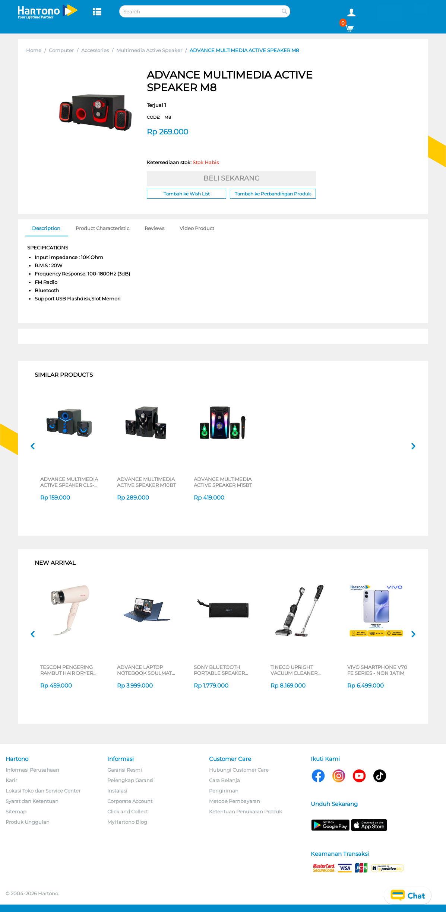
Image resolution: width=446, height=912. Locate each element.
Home (33, 50)
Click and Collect (127, 811)
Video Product (197, 228)
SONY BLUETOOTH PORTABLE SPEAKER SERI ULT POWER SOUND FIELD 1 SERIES (222, 670)
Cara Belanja (224, 780)
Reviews (154, 228)
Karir (11, 780)
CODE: (159, 117)
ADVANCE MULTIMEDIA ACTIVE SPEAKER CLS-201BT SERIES (69, 482)
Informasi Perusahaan (32, 770)
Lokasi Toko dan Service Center (43, 791)
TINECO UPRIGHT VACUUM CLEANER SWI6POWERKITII (294, 670)
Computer (61, 50)
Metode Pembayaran (234, 801)
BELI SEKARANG (231, 178)
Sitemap (16, 811)
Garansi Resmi (124, 770)
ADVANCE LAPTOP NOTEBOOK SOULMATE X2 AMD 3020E (146, 670)
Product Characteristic (102, 228)
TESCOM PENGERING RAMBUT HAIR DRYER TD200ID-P (66, 670)
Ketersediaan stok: (183, 162)
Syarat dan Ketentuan (32, 801)
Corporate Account (129, 801)
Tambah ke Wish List (187, 194)
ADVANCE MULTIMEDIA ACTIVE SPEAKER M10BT (146, 482)
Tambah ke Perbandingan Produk (273, 194)
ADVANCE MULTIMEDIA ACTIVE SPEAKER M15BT (223, 482)
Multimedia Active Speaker (149, 50)
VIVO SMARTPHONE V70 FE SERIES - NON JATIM (377, 670)
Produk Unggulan (28, 822)
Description (46, 228)
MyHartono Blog (127, 822)
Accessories (95, 50)
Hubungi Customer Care (239, 770)
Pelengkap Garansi (130, 780)
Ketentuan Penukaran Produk (245, 811)
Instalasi (117, 791)
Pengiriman (223, 791)
